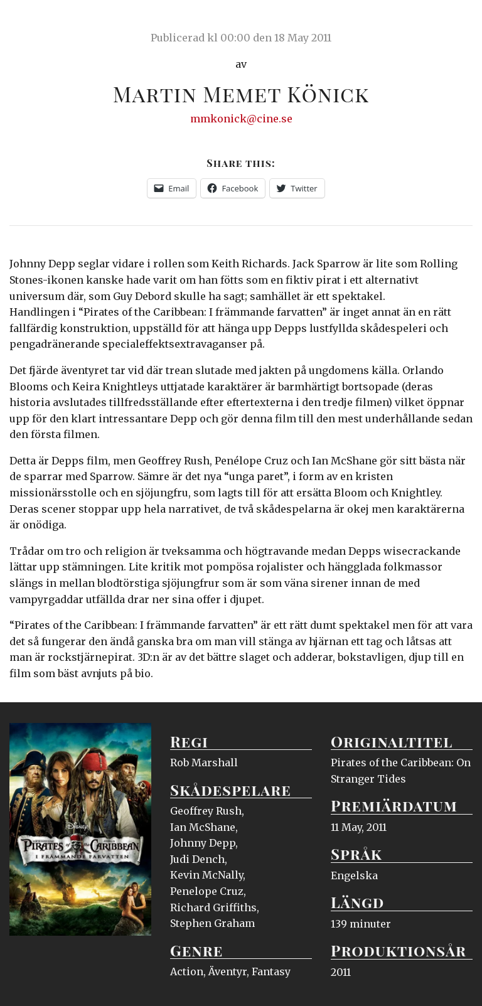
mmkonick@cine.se (241, 118)
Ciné (39, 22)
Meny (456, 22)
